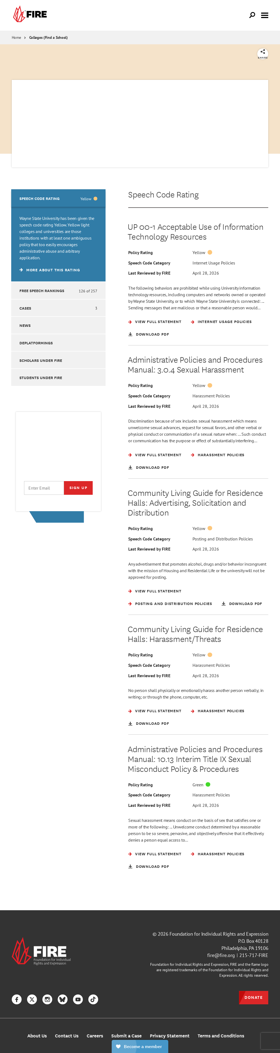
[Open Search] (252, 15)
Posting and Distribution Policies (222, 557)
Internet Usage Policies (213, 263)
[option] (58, 235)
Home (16, 37)
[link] (29, 15)
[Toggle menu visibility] (264, 14)
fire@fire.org (221, 964)
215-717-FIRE (253, 964)
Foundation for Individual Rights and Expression (219, 942)
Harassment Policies (211, 405)
